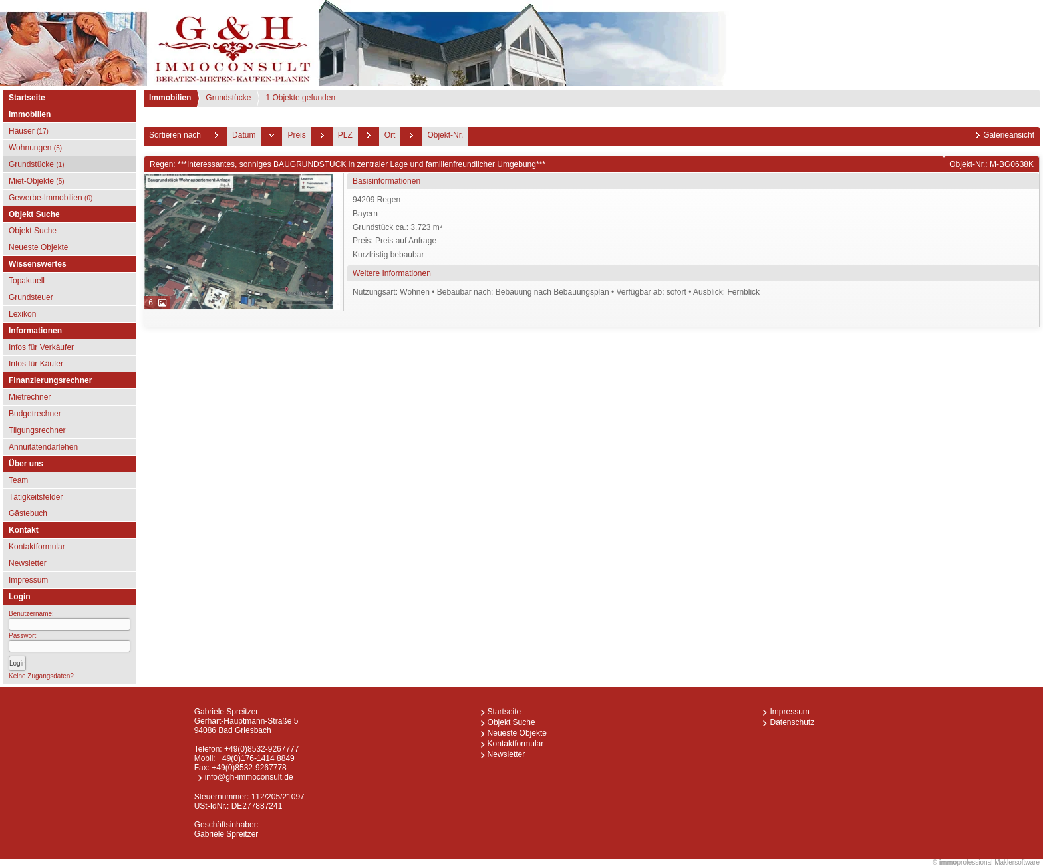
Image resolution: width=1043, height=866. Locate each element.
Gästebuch (28, 513)
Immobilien (170, 97)
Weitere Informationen (392, 273)
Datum (243, 135)
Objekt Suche (33, 230)
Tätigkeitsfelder (36, 497)
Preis (296, 135)
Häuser (29, 131)
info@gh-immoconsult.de (249, 777)
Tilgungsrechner (37, 430)
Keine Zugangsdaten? (41, 676)
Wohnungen (35, 147)
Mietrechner (30, 397)
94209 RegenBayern (694, 228)
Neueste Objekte (38, 247)
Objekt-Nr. (445, 135)
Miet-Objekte (37, 181)
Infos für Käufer (36, 363)
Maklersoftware (1017, 862)
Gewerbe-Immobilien (50, 197)
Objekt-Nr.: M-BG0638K (991, 164)
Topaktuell (27, 280)
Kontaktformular (37, 546)
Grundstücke (37, 164)
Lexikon (22, 314)
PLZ (345, 135)
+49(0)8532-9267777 (261, 749)
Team (18, 480)
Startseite (27, 97)
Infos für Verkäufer (41, 347)
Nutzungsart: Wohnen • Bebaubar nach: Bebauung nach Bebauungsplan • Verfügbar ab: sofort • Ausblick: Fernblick (556, 292)
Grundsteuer (31, 297)
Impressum (28, 580)
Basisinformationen (386, 181)
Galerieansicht (1008, 135)
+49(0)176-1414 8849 (256, 758)
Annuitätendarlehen (43, 447)
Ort (390, 135)
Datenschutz (792, 722)
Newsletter (28, 563)
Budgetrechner (35, 413)
